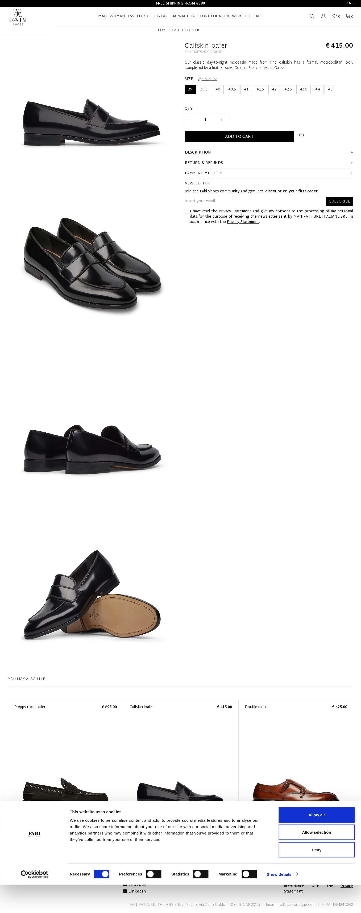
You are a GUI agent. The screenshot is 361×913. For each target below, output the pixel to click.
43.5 (303, 89)
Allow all (317, 843)
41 (246, 89)
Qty (189, 108)
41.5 (260, 89)
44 (317, 89)
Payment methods (204, 173)
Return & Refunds (204, 163)
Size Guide (207, 79)
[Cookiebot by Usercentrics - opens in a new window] (34, 903)
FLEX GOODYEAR (152, 16)
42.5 (288, 89)
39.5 (204, 89)
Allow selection (316, 860)
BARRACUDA (183, 16)
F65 (131, 16)
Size (189, 79)
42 (274, 89)
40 (217, 89)
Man (102, 16)
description (198, 152)
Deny (317, 878)
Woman (117, 16)
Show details (279, 902)
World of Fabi (247, 16)
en (351, 3)
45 (330, 89)
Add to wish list (301, 136)
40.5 (232, 89)
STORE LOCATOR (213, 16)
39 (190, 89)
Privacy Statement (235, 211)
